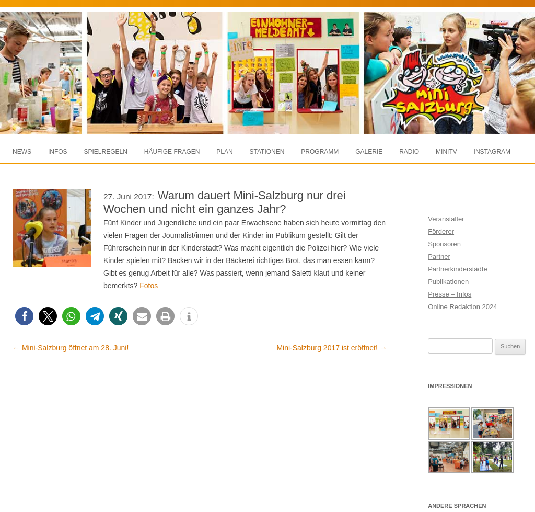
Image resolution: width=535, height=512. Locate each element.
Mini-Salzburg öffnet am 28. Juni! (71, 348)
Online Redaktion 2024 (462, 307)
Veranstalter (446, 219)
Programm (320, 151)
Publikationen (448, 282)
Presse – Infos (449, 294)
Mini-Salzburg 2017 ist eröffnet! (331, 348)
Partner (439, 256)
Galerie (368, 151)
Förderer (441, 231)
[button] (24, 316)
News (22, 151)
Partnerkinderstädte (457, 269)
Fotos (148, 285)
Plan (224, 151)
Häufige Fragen (172, 151)
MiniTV (446, 151)
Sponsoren (444, 244)
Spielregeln (105, 151)
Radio (409, 151)
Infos (57, 151)
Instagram (492, 151)
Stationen (267, 151)
